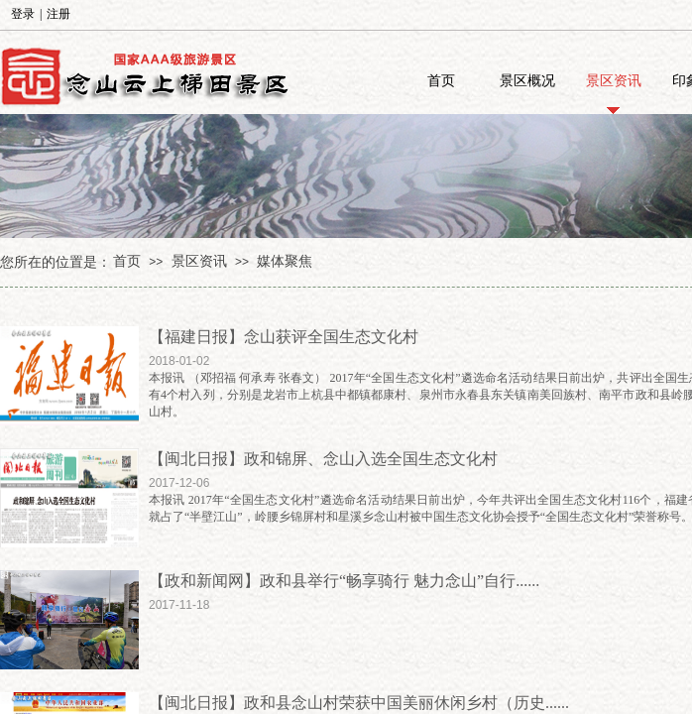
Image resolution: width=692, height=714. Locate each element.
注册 (58, 14)
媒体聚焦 (284, 261)
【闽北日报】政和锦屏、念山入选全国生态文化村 (323, 458)
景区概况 (527, 80)
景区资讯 (613, 80)
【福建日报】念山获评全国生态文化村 (283, 336)
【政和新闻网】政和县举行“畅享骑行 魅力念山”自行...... (344, 580)
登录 (23, 14)
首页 (441, 80)
